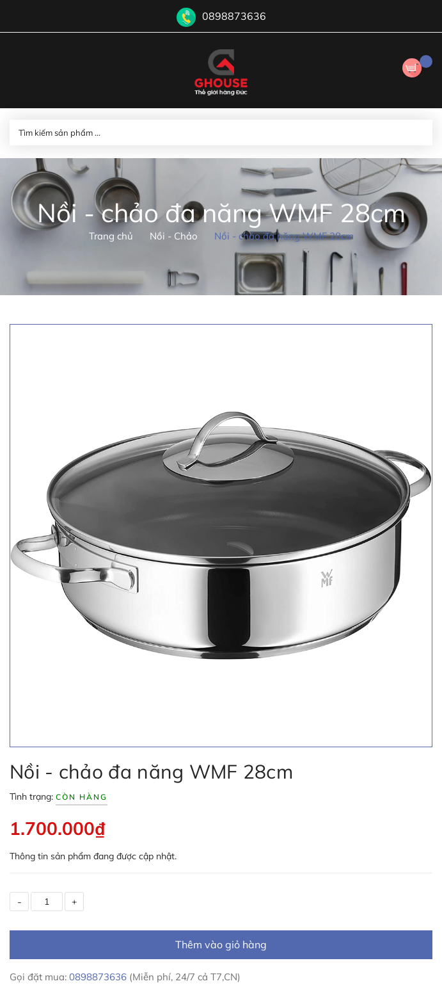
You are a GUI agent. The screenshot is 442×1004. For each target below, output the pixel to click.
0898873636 (234, 16)
